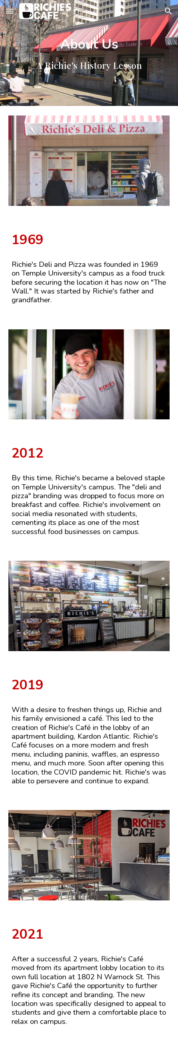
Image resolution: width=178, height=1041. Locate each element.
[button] (9, 11)
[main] (88, 53)
